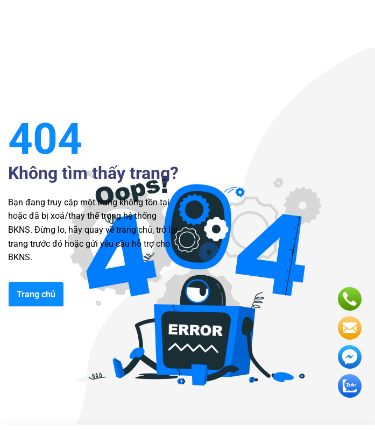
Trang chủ (36, 294)
